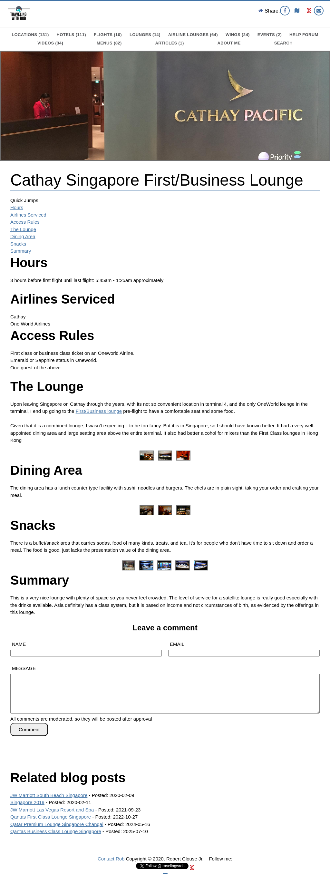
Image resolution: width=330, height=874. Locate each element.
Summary (20, 251)
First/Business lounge (99, 411)
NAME (19, 644)
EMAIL (177, 644)
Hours (16, 207)
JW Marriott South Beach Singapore (48, 795)
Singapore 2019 (27, 802)
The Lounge (23, 229)
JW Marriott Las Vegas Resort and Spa (52, 809)
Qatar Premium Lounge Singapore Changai (56, 824)
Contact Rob (111, 858)
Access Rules (25, 222)
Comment (29, 729)
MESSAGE (24, 668)
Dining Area (22, 236)
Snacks (18, 244)
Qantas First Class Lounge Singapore (50, 817)
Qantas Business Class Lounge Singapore (55, 831)
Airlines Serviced (28, 215)
